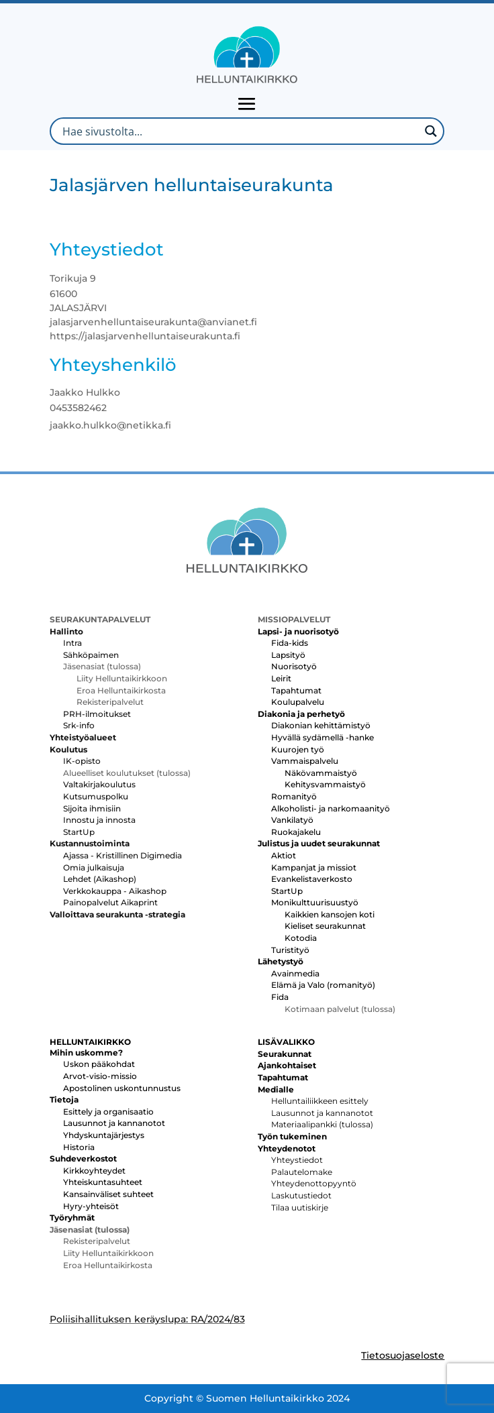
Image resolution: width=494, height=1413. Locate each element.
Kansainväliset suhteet (108, 1194)
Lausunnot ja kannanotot (114, 1123)
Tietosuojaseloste (402, 1355)
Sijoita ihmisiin (92, 808)
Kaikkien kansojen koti (330, 914)
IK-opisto (82, 761)
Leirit (281, 678)
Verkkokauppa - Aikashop (114, 891)
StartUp (79, 832)
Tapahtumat (296, 690)
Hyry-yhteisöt (91, 1206)
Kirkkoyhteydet (94, 1171)
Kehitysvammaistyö (325, 784)
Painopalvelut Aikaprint (110, 902)
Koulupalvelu (297, 702)
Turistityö (290, 950)
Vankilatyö (292, 820)
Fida (280, 997)
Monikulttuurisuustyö (314, 902)
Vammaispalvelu (304, 761)
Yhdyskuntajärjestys (103, 1135)
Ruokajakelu (296, 832)
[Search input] (239, 131)
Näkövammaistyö (321, 773)
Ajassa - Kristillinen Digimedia (122, 855)
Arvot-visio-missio (100, 1076)
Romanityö (294, 796)
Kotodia (301, 938)
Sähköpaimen (91, 655)
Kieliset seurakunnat (325, 926)
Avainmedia (295, 973)
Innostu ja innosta (99, 820)
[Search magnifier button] (430, 131)
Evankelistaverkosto (311, 879)
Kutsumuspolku (95, 796)
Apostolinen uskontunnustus (122, 1088)
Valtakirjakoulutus (99, 784)
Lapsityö (288, 655)
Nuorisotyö (294, 666)
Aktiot (283, 855)
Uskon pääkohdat (99, 1064)
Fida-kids (289, 643)
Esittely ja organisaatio (108, 1112)
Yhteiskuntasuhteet (102, 1182)
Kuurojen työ (297, 749)
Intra (72, 643)
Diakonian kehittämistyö (320, 725)
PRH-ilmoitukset (97, 714)
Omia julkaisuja (93, 867)
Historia (79, 1147)
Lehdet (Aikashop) (99, 879)
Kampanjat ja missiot (313, 867)
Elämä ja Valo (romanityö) (323, 985)
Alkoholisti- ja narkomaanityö (330, 808)
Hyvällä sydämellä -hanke (322, 737)
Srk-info (79, 725)
